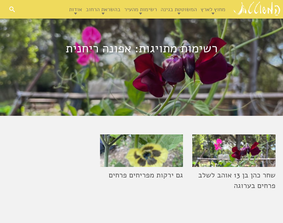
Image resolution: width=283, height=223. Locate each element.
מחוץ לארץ (213, 9)
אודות (75, 9)
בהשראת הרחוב (103, 9)
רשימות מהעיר (140, 9)
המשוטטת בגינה (179, 9)
